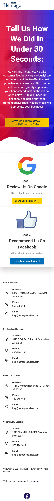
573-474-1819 (19, 445)
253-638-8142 (19, 306)
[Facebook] (27, 496)
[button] (27, 201)
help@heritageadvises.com (25, 315)
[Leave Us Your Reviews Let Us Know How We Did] (27, 122)
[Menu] (49, 5)
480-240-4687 (19, 399)
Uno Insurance (33, 481)
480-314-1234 (19, 352)
